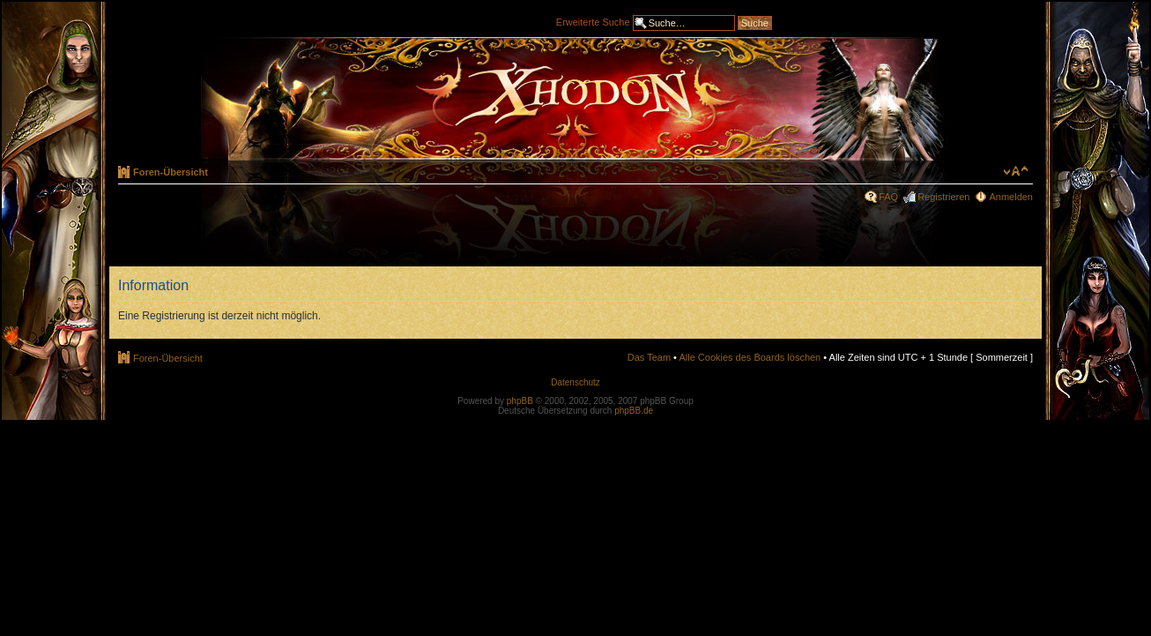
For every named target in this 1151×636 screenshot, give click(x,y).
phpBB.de (633, 410)
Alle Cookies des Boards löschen (750, 357)
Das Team (649, 357)
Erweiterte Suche (593, 21)
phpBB (520, 401)
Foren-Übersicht (170, 172)
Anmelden (1011, 196)
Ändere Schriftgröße (1015, 171)
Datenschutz (575, 382)
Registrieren (943, 196)
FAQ (888, 196)
